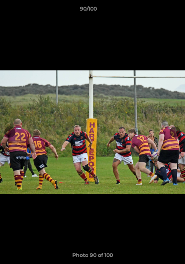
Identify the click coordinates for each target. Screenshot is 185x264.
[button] (158, 10)
